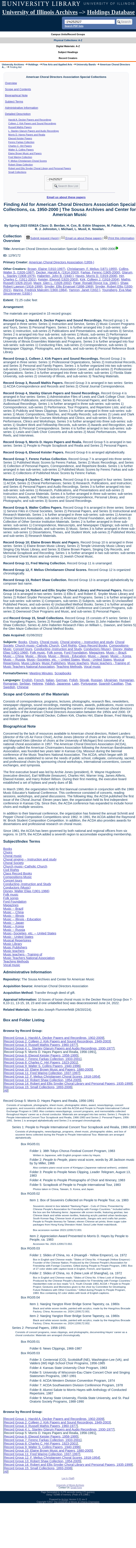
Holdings (33, 64)
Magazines (96, 652)
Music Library (30, 663)
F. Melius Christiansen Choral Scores (27, 161)
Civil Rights (69, 645)
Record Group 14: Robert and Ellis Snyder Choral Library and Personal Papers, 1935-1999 (68, 1083)
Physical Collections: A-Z (68, 40)
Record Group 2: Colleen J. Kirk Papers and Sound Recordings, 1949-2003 (57, 1041)
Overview (11, 83)
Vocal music (92, 666)
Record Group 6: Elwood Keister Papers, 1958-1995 (40, 1055)
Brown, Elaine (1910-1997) (46, 269)
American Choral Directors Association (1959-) (61, 262)
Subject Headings (68, 52)
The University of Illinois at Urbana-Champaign (76, 1502)
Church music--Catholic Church (37, 645)
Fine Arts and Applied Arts (57, 64)
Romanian (10, 683)
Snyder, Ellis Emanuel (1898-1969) (69, 286)
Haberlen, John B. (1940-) (55, 276)
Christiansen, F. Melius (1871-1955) (92, 269)
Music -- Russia (14, 659)
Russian (96, 680)
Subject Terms (14, 101)
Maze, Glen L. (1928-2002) (52, 283)
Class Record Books (92, 645)
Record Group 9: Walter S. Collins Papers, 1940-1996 (42, 1066)
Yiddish (50, 683)
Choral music (49, 642)
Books (22, 642)
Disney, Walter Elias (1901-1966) (26, 891)
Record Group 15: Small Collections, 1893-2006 (37, 1087)
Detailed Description (18, 114)
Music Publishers (54, 663)
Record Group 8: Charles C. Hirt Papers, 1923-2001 (40, 1062)
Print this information (119, 238)
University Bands (86, 64)
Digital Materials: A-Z (68, 46)
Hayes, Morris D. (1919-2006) (96, 276)
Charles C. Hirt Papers (20, 146)
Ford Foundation (75, 652)
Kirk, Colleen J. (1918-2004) (99, 279)
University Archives (13, 64)
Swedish (9, 687)
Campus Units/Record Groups (68, 34)
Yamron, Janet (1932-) (84, 290)
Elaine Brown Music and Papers (25, 153)
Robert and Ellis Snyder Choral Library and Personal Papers (39, 168)
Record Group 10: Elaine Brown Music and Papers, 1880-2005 (48, 1069)
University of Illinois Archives (40, 12)
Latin (75, 683)
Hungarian (126, 680)
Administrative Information (21, 107)
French (39, 680)
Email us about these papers (66, 197)
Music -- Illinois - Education (67, 656)
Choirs (33, 642)
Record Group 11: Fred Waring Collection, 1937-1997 (41, 1073)
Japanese (63, 683)
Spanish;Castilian (111, 683)
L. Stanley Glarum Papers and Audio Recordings (33, 131)
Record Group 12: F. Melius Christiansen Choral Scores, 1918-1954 (51, 1076)
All (5, 1090)
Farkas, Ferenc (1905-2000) (100, 272)
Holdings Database (111, 12)
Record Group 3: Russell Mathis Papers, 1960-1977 (40, 1045)
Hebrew (37, 683)
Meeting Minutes (41, 673)
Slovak (84, 680)
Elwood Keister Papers (20, 138)
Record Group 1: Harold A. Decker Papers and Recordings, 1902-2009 (53, 1038)
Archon (64, 1499)
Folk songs (54, 652)
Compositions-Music (17, 877)
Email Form (76, 1487)
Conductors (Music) (97, 649)
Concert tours (22, 649)
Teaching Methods (69, 666)
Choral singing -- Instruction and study (86, 642)
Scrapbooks (62, 673)
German (61, 680)
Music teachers (78, 663)
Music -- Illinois (35, 656)
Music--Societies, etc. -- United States (53, 659)
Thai (128, 683)
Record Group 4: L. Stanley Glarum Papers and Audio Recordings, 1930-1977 (59, 1048)
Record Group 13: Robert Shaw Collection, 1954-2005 (42, 1080)
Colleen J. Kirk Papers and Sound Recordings (32, 123)
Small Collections (17, 172)
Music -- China (13, 656)
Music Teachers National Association (28, 666)
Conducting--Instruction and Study (58, 649)
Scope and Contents (18, 89)
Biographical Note (16, 95)
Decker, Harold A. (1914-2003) (57, 272)
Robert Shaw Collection (20, 164)
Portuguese (89, 683)
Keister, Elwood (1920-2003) (58, 279)
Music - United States (97, 659)
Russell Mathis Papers (20, 127)
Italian (50, 680)
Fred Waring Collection (20, 157)
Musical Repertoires (17, 940)
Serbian (24, 683)
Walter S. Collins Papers (21, 149)
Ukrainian (110, 680)
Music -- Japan (98, 656)
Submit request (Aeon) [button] (42, 238)
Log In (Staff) (68, 1478)
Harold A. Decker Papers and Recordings (29, 119)
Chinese (23, 687)
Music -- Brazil (116, 652)
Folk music (37, 652)
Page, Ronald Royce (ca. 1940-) (96, 283)
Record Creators (68, 58)
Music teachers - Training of (110, 663)
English (27, 680)
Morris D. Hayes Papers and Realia (26, 134)
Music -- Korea (120, 656)
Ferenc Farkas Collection (21, 142)
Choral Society (13, 863)
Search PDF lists (74, 26)
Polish (73, 680)
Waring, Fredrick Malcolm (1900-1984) (40, 290)
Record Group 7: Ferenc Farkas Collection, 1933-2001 (42, 1059)
